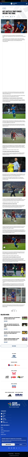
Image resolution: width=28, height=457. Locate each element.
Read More (6, 321)
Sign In (21, 444)
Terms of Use (17, 453)
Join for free (8, 444)
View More (14, 346)
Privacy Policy (11, 453)
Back (4, 8)
